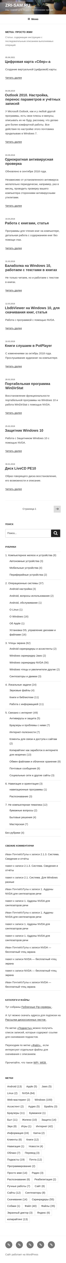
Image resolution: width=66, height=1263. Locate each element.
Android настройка (21, 588)
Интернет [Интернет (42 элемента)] (44, 1126)
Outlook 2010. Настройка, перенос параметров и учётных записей (32, 99)
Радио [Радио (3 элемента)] (37, 1172)
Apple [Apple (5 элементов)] (31, 1086)
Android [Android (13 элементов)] (14, 1086)
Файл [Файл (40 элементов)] (31, 1205)
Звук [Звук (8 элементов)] (12, 1126)
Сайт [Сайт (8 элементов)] (40, 1186)
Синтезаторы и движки (23, 676)
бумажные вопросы (21, 810)
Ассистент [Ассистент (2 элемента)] (15, 1106)
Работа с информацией (24, 704)
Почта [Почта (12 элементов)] (35, 1159)
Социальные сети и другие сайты (30, 775)
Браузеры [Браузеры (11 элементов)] (16, 1112)
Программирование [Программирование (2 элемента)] (21, 1166)
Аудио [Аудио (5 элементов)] (34, 1106)
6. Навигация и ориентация (22, 783)
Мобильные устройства (24, 567)
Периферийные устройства (26, 574)
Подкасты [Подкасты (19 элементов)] (16, 1159)
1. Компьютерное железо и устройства (28, 555)
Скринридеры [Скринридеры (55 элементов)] (43, 1199)
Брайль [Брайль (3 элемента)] (50, 1106)
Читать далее (13, 77)
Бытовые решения (21, 817)
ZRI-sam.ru (17, 5)
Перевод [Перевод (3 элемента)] (32, 1152)
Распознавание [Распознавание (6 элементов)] (18, 1179)
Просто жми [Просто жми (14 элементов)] (17, 1172)
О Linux (14, 609)
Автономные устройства (24, 561)
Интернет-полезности (23, 732)
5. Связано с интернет (18, 712)
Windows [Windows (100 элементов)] (43, 1099)
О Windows (16, 616)
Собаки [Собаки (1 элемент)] (13, 1205)
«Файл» (36, 1045)
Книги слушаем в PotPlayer (28, 346)
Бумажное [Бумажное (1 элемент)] (37, 1112)
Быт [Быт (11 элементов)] (12, 1119)
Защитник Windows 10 (24, 430)
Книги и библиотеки (21, 697)
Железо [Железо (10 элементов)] (29, 1119)
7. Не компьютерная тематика (23, 804)
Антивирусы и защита (23, 718)
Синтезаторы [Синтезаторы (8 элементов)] (35, 1192)
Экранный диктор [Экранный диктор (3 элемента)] (20, 1212)
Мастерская (17, 824)
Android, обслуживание (24, 602)
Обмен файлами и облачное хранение (33, 761)
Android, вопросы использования (30, 595)
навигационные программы (26, 789)
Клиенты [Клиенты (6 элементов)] (14, 1139)
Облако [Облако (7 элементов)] (13, 1152)
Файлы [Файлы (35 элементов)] (48, 1205)
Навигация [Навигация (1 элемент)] (15, 1146)
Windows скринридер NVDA (26, 662)
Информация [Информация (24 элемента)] (18, 1132)
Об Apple (15, 623)
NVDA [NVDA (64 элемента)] (28, 1093)
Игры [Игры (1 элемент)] (26, 1126)
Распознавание (19, 796)
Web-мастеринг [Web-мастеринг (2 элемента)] (18, 1099)
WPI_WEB (40, 1062)
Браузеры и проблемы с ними (28, 725)
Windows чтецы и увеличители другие (33, 669)
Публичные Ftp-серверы (36, 1006)
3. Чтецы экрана (15, 643)
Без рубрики (12, 832)
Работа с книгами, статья (27, 223)
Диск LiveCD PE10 (20, 468)
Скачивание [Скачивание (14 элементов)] (17, 1199)
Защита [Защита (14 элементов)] (49, 1119)
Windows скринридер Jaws (26, 655)
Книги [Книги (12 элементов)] (32, 1139)
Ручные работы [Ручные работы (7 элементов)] (18, 1186)
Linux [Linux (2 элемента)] (12, 1093)
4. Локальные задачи (18, 684)
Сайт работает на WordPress (21, 1254)
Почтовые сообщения (23, 768)
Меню (33, 19)
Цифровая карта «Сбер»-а (28, 62)
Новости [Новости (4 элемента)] (36, 1146)
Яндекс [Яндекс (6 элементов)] (43, 1212)
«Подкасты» (25, 1027)
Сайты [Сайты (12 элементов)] (14, 1192)
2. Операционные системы (21, 583)
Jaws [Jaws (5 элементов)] (47, 1086)
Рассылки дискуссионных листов (25, 1019)
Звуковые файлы (20, 690)
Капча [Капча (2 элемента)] (39, 1132)
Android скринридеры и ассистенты (31, 648)
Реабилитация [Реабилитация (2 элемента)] (45, 1179)
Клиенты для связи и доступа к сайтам (33, 738)
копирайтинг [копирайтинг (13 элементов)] (17, 1219)
